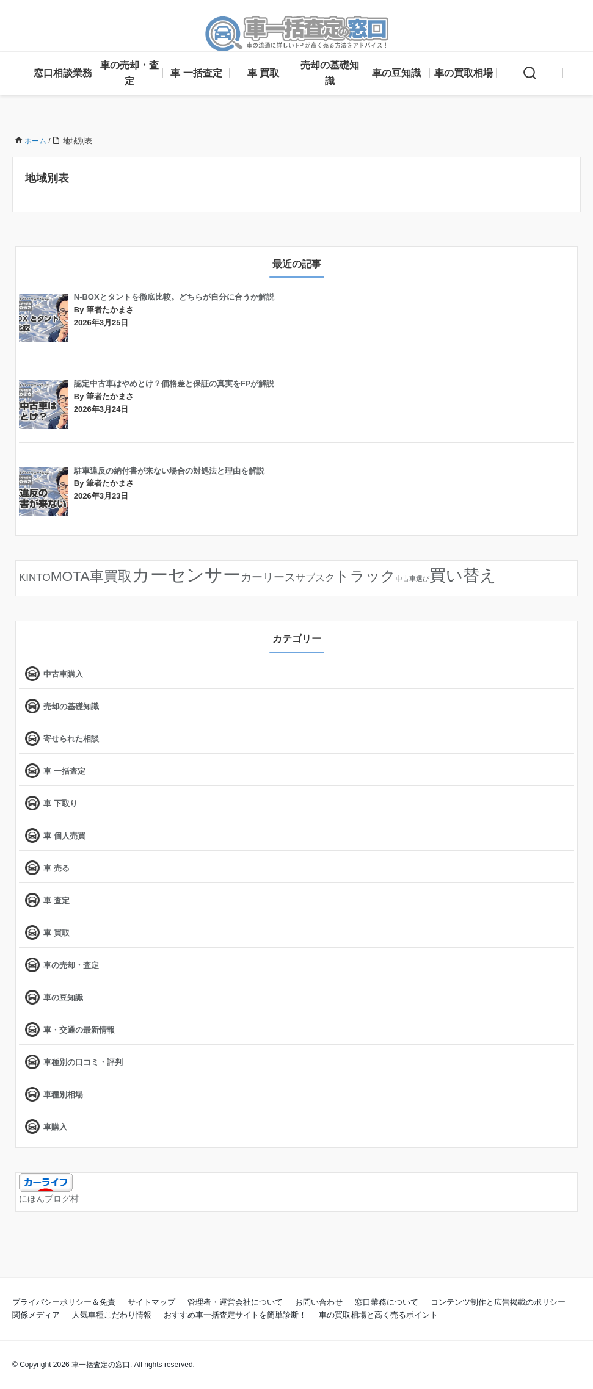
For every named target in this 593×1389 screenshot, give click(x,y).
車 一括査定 (196, 73)
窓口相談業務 (63, 73)
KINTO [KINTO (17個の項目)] (35, 577)
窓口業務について (386, 1302)
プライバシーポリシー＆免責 (63, 1302)
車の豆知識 (396, 73)
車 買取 (263, 73)
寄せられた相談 (71, 738)
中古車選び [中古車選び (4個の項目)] (412, 578)
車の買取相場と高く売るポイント (378, 1314)
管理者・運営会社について (235, 1302)
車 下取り (60, 803)
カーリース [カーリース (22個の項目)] (268, 577)
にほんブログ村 (49, 1198)
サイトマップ (151, 1302)
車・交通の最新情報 (79, 1029)
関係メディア (36, 1314)
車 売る (56, 868)
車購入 (55, 1126)
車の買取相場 (463, 73)
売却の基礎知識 (329, 73)
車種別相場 (63, 1094)
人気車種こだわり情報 (111, 1314)
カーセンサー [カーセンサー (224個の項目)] (186, 575)
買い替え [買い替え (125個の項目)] (463, 575)
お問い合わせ (319, 1302)
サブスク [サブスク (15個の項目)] (315, 577)
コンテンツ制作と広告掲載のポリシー (498, 1302)
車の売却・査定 (129, 73)
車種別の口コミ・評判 (83, 1062)
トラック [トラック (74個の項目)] (365, 576)
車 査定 (56, 900)
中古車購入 (63, 674)
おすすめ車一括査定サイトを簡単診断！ (235, 1314)
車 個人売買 (64, 835)
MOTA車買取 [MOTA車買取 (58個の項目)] (91, 576)
